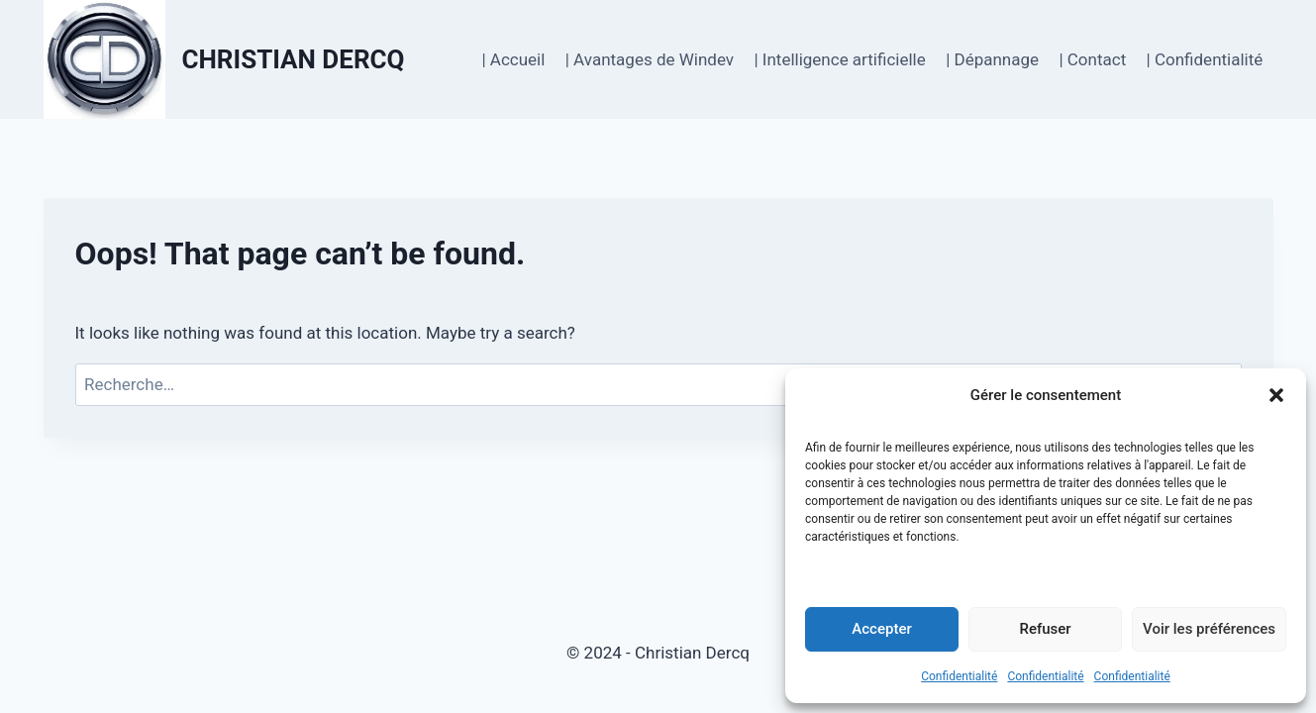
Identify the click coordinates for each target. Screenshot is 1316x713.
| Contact (1092, 59)
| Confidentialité (1205, 59)
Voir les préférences (1209, 629)
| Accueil (513, 59)
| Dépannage (992, 59)
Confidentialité (959, 676)
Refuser (1044, 629)
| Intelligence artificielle (839, 59)
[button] (1276, 395)
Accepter (881, 629)
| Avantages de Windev (649, 59)
